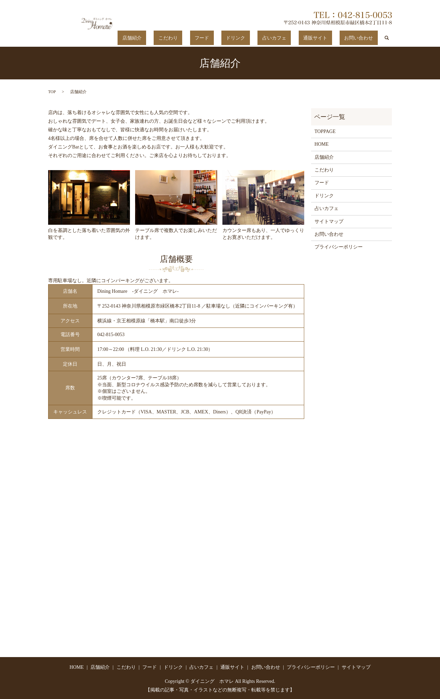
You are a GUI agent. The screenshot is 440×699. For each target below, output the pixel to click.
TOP (52, 91)
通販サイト (329, 38)
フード (243, 38)
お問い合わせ (363, 38)
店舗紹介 (192, 38)
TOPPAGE (325, 131)
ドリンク (268, 38)
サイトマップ (329, 221)
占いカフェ (297, 38)
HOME (322, 144)
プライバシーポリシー (339, 246)
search (387, 38)
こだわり (219, 38)
